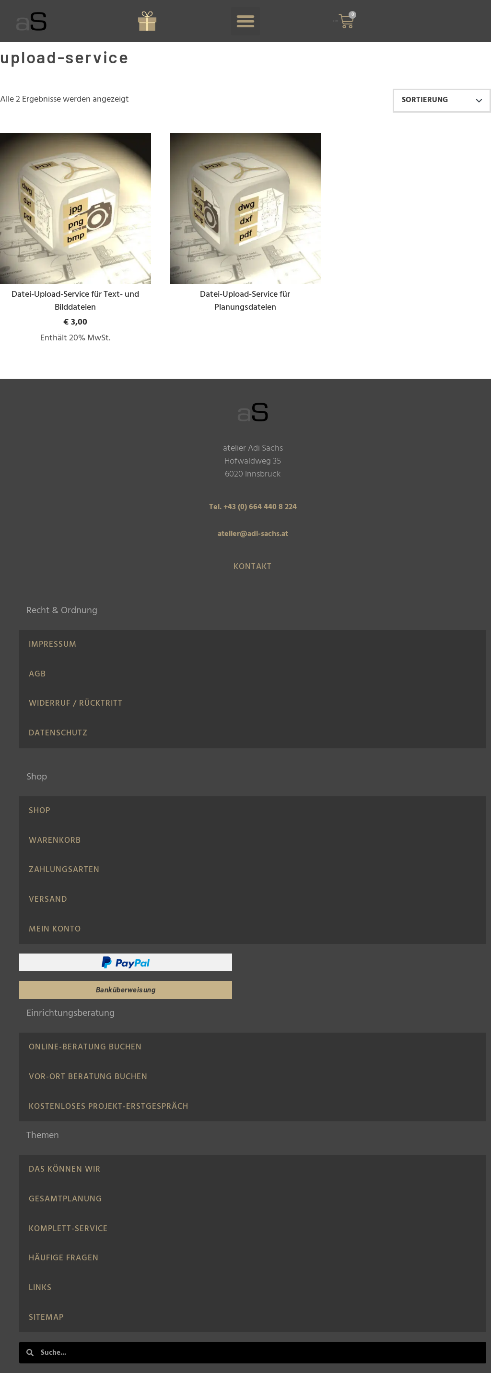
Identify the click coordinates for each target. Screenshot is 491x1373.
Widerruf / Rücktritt (76, 703)
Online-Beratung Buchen (85, 1047)
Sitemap (46, 1317)
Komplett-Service (68, 1228)
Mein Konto (55, 929)
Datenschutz (58, 733)
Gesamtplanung (65, 1199)
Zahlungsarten (64, 869)
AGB (37, 674)
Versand (48, 899)
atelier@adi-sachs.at (253, 534)
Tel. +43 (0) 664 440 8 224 (253, 507)
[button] (245, 21)
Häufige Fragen (64, 1258)
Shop (39, 810)
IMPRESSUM (53, 644)
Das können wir (65, 1169)
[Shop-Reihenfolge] (442, 101)
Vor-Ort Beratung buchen (88, 1076)
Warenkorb (55, 840)
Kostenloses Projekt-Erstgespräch (108, 1106)
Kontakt (253, 566)
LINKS (40, 1287)
